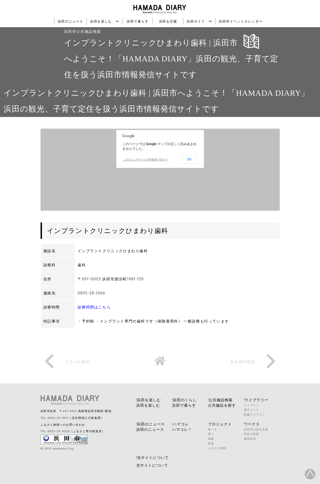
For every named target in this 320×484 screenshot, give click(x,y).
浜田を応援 (168, 21)
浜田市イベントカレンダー (241, 21)
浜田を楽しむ (104, 21)
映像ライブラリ (254, 414)
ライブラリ (251, 405)
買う (211, 434)
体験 (211, 438)
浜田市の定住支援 (256, 429)
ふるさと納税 (217, 448)
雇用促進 (250, 438)
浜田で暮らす (138, 21)
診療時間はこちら (94, 307)
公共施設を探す (222, 405)
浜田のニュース (70, 21)
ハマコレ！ (182, 429)
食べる (212, 429)
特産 (211, 443)
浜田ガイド (199, 21)
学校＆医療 (251, 434)
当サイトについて (152, 465)
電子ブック (251, 410)
